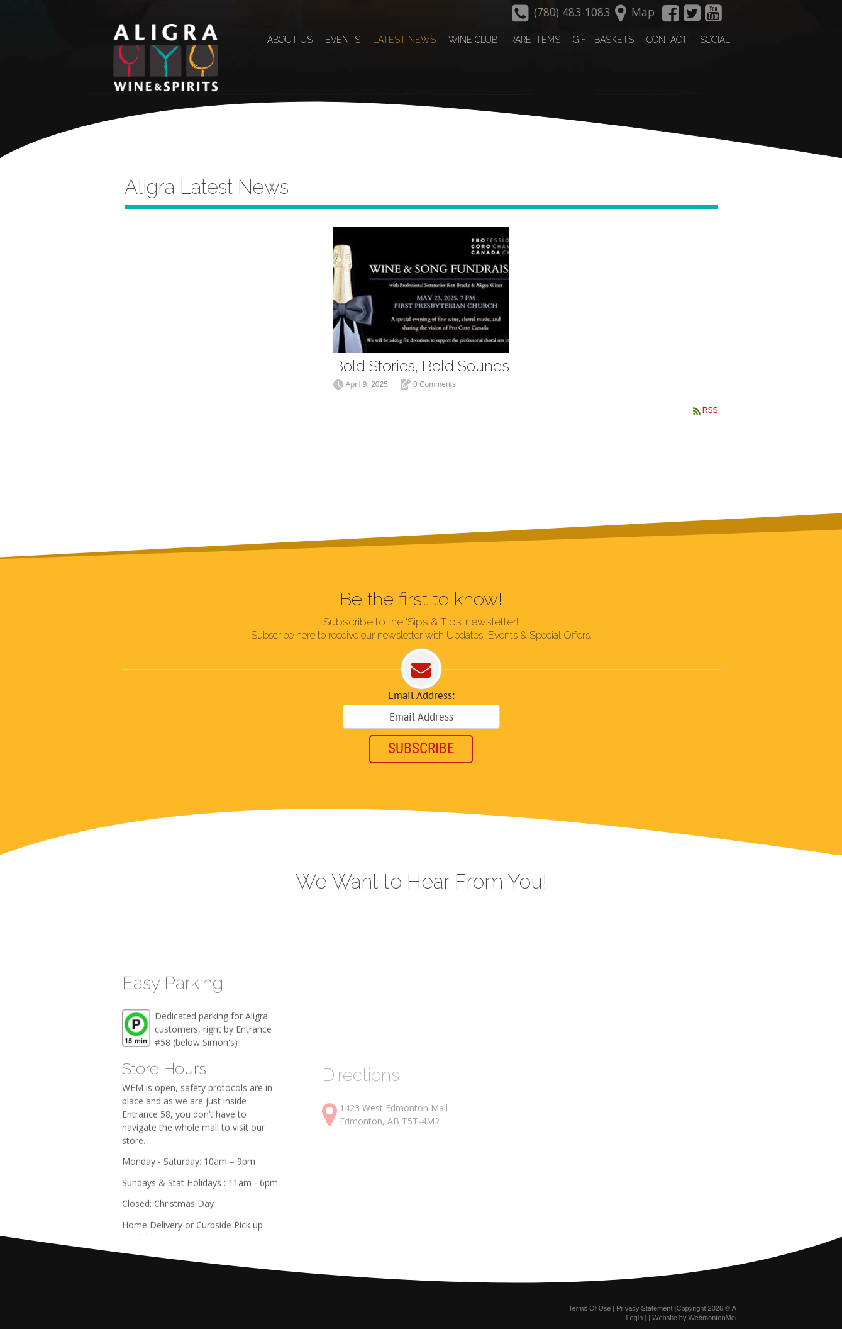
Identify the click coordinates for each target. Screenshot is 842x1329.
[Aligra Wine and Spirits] (161, 57)
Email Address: (421, 688)
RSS (710, 401)
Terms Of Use (589, 1302)
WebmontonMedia (717, 1312)
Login (634, 1312)
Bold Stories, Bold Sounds (421, 356)
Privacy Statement (644, 1302)
